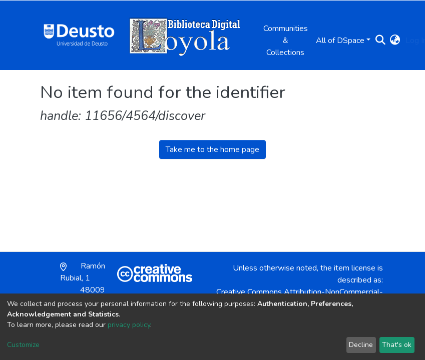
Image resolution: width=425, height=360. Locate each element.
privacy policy (129, 325)
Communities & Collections (285, 40)
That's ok (396, 345)
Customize (23, 345)
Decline (361, 345)
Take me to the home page (212, 149)
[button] (395, 40)
